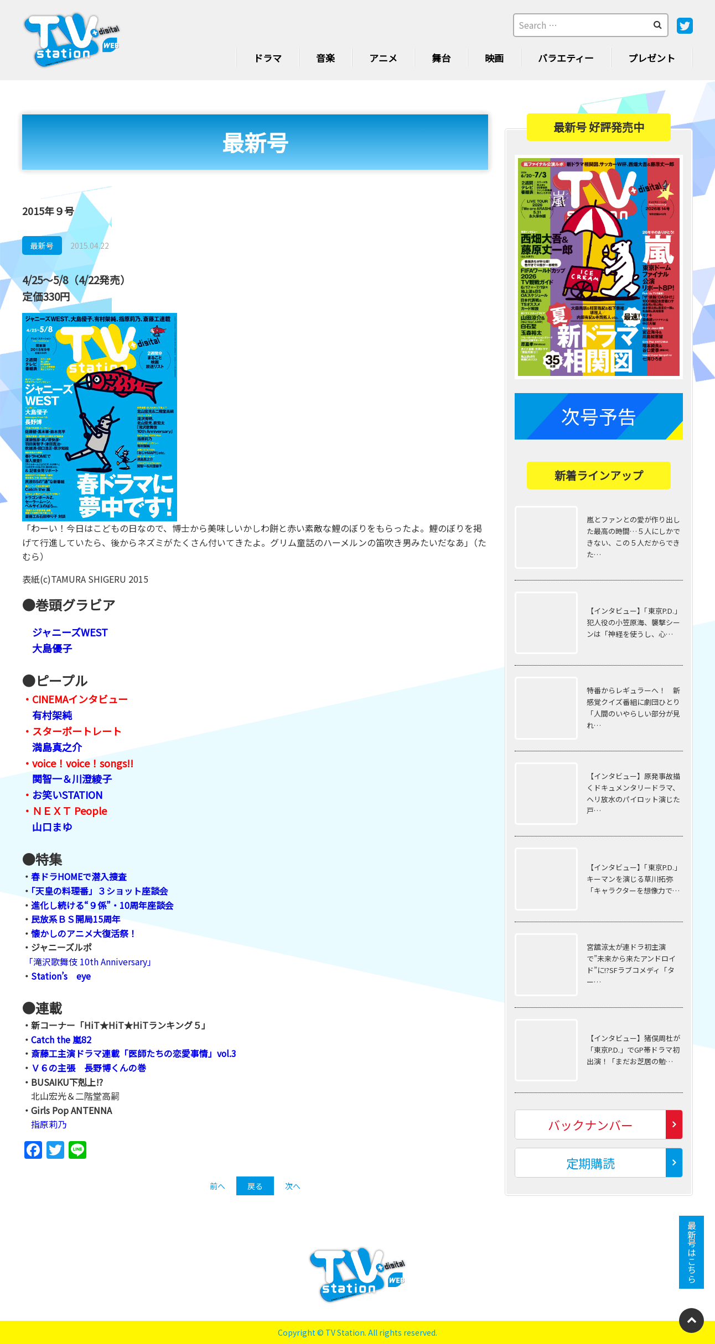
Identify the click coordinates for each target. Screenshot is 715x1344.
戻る (255, 1185)
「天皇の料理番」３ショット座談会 (99, 890)
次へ (292, 1185)
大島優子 (52, 648)
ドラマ (267, 58)
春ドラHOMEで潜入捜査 (79, 876)
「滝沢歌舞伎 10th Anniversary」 (90, 961)
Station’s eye (61, 975)
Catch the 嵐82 (61, 1039)
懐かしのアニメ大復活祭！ (84, 933)
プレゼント (651, 58)
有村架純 (52, 715)
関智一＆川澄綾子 (72, 778)
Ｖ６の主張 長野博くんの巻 (88, 1067)
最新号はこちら (691, 1252)
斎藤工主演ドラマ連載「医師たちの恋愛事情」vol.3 (134, 1053)
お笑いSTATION (67, 794)
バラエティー (566, 58)
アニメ (383, 58)
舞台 (441, 58)
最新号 (42, 245)
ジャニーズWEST (70, 632)
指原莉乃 (48, 1124)
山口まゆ (52, 826)
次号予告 (598, 416)
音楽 (325, 58)
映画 (494, 58)
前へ (217, 1185)
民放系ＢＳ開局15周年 (76, 918)
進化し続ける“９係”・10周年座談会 (102, 905)
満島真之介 (57, 747)
